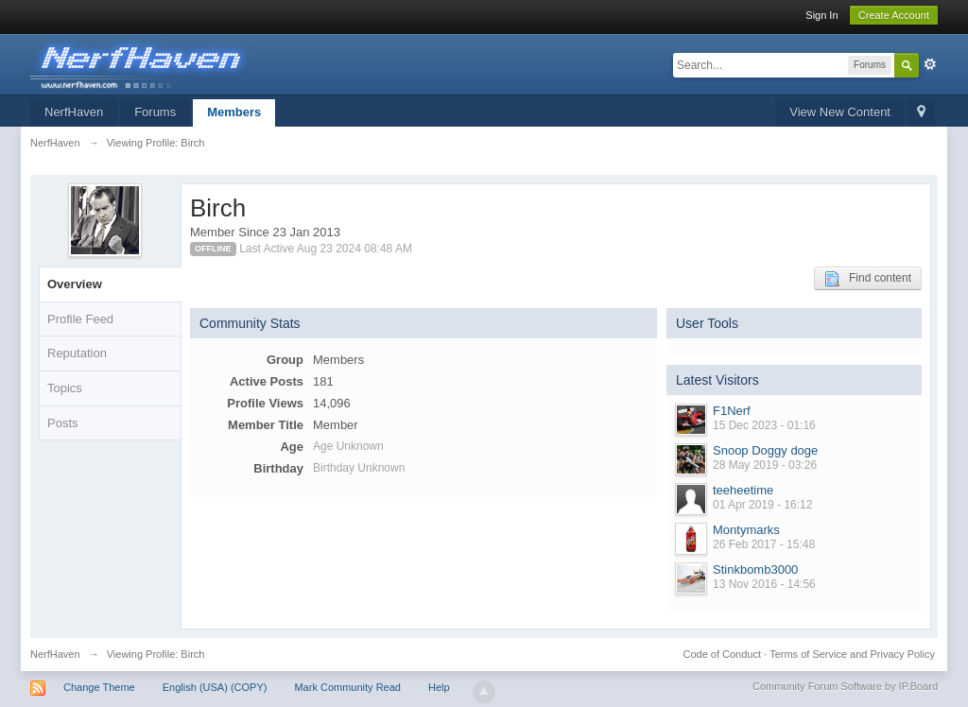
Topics (64, 388)
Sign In (821, 15)
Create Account (893, 15)
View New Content (839, 112)
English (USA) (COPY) (215, 687)
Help (439, 687)
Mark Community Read (347, 687)
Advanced (930, 64)
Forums (155, 112)
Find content (867, 278)
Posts (62, 423)
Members (234, 112)
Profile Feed (80, 319)
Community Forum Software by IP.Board (845, 686)
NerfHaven (73, 112)
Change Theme (99, 687)
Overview (74, 284)
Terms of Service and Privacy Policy (852, 654)
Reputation (77, 353)
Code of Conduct (722, 654)
